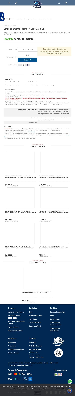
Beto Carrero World (15, 19)
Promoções (12, 346)
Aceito (37, 393)
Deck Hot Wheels (35, 326)
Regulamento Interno (15, 331)
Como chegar (55, 319)
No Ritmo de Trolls (35, 316)
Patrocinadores (13, 327)
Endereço (32, 342)
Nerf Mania (33, 319)
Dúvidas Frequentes (57, 312)
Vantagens (12, 342)
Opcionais (25, 19)
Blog (30, 312)
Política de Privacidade (64, 386)
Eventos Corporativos (16, 349)
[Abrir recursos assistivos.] (2, 14)
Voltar (6, 19)
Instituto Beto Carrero (16, 312)
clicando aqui (31, 132)
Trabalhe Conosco (35, 346)
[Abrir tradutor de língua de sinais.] (2, 19)
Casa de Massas (35, 323)
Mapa (52, 316)
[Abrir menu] (9, 3)
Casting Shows (13, 353)
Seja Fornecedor (35, 349)
